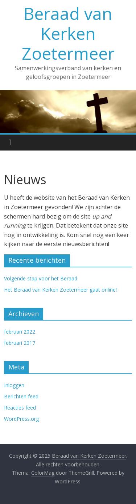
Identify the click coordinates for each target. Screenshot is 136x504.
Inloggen (14, 385)
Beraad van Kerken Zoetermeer (68, 33)
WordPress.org (21, 418)
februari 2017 (19, 342)
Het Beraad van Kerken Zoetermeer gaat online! (60, 289)
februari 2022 (19, 331)
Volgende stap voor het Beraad (40, 278)
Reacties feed (20, 407)
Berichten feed (21, 396)
